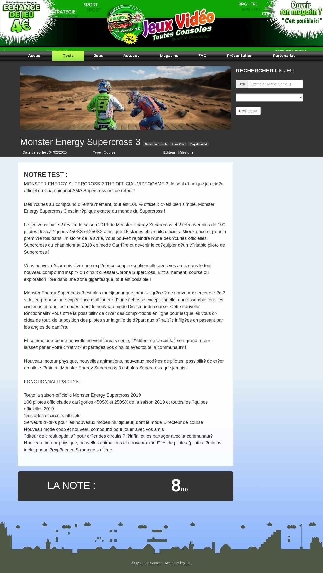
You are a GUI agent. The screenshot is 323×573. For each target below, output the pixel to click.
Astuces (131, 55)
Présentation (240, 55)
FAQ (202, 55)
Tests (68, 55)
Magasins (169, 55)
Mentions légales (178, 563)
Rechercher (248, 111)
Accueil (35, 55)
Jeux (98, 55)
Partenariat (284, 55)
